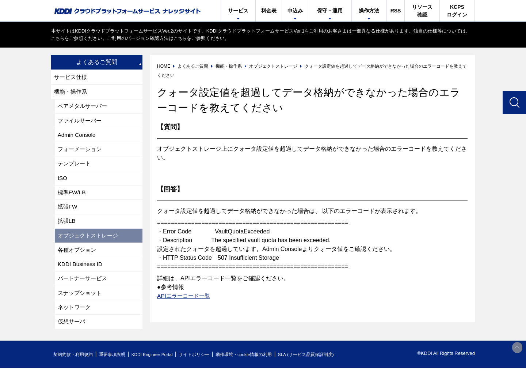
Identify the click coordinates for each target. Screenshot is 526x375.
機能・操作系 (71, 93)
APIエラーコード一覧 (185, 296)
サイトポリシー (209, 361)
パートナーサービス (84, 288)
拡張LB (67, 228)
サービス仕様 (71, 77)
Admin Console (78, 138)
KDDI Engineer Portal (162, 361)
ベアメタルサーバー (84, 108)
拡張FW (68, 213)
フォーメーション (81, 153)
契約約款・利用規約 (75, 361)
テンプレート (75, 168)
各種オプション (78, 258)
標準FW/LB (72, 198)
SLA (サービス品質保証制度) (332, 361)
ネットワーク (75, 318)
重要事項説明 (118, 361)
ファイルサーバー (81, 123)
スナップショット (81, 303)
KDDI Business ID (81, 273)
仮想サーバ (72, 333)
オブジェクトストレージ (90, 243)
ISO (63, 183)
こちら (58, 38)
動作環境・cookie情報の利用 (264, 361)
